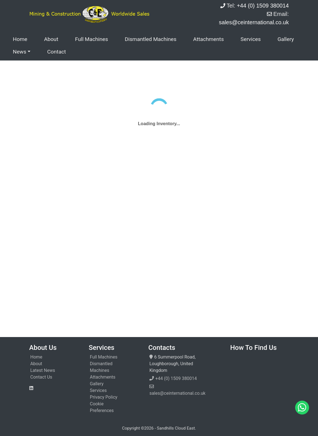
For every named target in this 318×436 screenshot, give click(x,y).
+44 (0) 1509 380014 (176, 378)
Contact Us (41, 377)
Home (20, 39)
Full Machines (91, 39)
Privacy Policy (104, 397)
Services (251, 39)
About (51, 39)
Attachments (208, 39)
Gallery (286, 39)
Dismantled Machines (150, 39)
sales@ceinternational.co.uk (177, 393)
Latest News (42, 370)
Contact (56, 52)
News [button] (19, 52)
